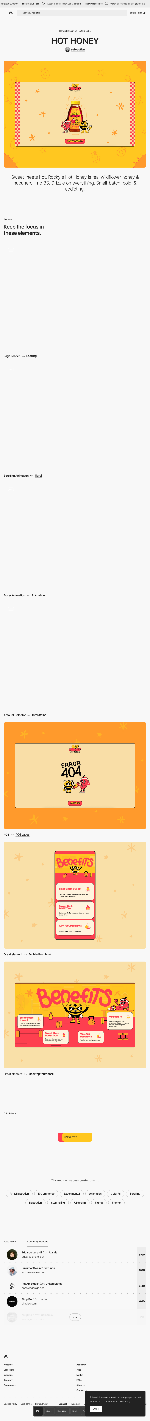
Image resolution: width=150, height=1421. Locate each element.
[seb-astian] (75, 49)
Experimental (72, 1193)
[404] (75, 775)
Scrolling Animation (16, 475)
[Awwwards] (11, 13)
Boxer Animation (14, 595)
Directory (8, 1380)
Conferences (10, 1385)
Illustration (35, 1202)
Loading (31, 355)
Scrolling (135, 1193)
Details (75, 1411)
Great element (13, 954)
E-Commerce (46, 1193)
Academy (81, 1364)
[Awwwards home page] (38, 1411)
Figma (99, 1202)
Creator (49, 1411)
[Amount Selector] (75, 656)
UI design (80, 1202)
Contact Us (82, 1390)
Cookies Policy (10, 1404)
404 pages (23, 834)
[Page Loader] (75, 297)
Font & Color (63, 1411)
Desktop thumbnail (41, 1074)
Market (80, 1375)
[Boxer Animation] (75, 536)
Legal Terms (26, 1404)
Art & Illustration (19, 1193)
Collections (9, 1369)
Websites (8, 1364)
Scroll (38, 475)
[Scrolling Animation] (75, 416)
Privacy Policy (41, 1404)
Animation (38, 595)
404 (6, 834)
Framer (116, 1202)
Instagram (75, 1404)
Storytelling (58, 1202)
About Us (81, 1385)
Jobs (79, 1369)
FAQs (79, 1380)
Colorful (115, 1193)
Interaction (39, 715)
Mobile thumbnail (40, 954)
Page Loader (12, 356)
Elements (8, 1375)
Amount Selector (15, 715)
